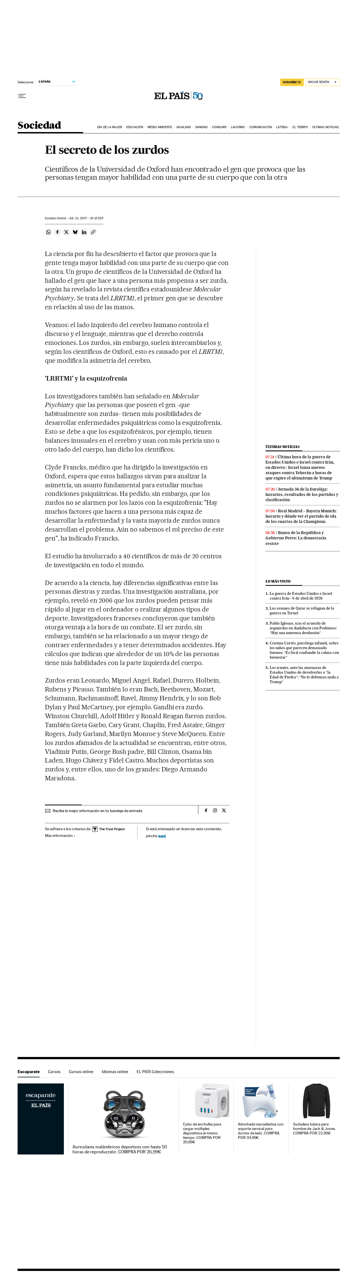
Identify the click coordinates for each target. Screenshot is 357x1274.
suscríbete (292, 82)
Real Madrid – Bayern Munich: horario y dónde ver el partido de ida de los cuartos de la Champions (301, 516)
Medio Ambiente (160, 127)
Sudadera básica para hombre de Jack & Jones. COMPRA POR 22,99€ (314, 1128)
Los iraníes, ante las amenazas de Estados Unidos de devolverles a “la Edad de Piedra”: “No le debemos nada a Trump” (304, 674)
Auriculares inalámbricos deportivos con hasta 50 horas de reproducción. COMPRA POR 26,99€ (120, 1149)
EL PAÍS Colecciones (155, 1071)
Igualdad (184, 127)
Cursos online (81, 1071)
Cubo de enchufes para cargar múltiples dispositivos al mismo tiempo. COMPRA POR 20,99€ (202, 1133)
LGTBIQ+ (282, 127)
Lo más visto (278, 581)
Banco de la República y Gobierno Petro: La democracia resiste (296, 538)
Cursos (54, 1071)
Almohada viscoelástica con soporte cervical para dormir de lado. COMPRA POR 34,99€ (261, 1131)
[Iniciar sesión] (322, 82)
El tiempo (300, 127)
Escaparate (29, 1071)
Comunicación (260, 127)
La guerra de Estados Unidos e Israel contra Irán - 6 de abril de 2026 (301, 595)
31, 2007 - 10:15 (86, 218)
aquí (162, 835)
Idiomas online (115, 1071)
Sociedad (39, 125)
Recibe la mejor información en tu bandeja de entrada (97, 810)
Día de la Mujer (109, 127)
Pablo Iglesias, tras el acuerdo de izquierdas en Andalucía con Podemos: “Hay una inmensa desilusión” (303, 628)
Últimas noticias (325, 127)
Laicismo (238, 127)
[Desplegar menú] (22, 96)
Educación (134, 127)
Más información (60, 835)
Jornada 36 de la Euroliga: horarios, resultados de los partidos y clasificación (302, 494)
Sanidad (201, 127)
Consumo (219, 127)
